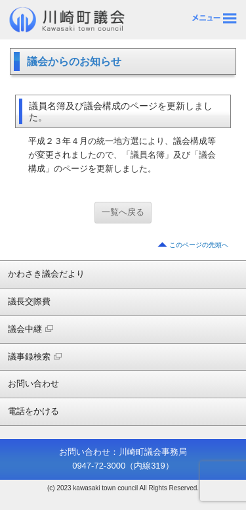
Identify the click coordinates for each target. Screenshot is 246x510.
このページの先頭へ (198, 244)
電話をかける (33, 411)
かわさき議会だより (46, 274)
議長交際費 (29, 301)
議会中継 (30, 329)
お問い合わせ (33, 383)
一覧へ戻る (123, 212)
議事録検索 (35, 356)
